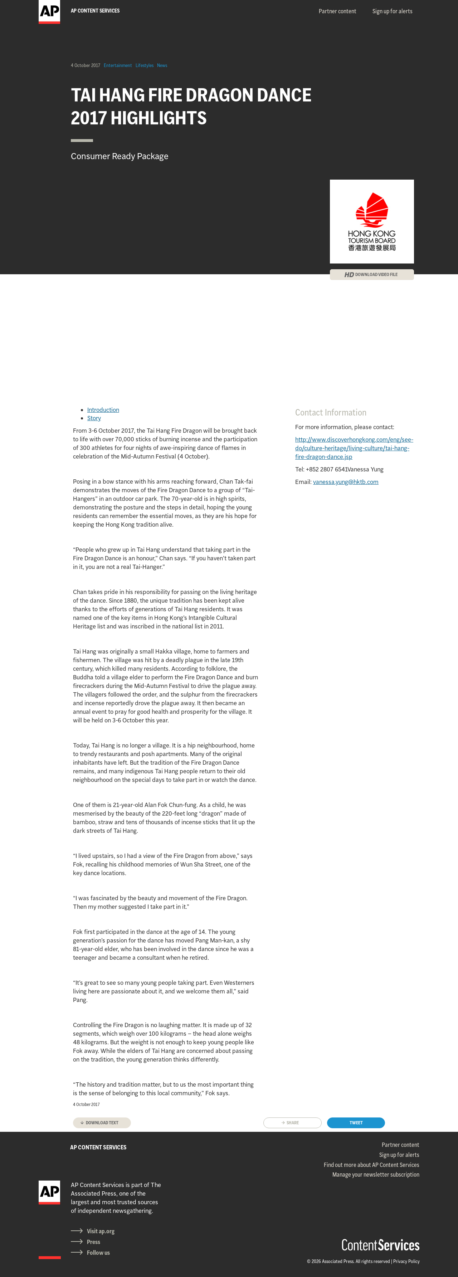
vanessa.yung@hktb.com (346, 482)
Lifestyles (145, 65)
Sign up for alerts (392, 11)
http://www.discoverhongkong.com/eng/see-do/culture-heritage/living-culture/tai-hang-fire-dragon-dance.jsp (354, 448)
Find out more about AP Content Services (371, 1165)
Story (94, 418)
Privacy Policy (406, 1261)
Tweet (356, 1123)
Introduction (103, 410)
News (162, 65)
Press (93, 1241)
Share (293, 1123)
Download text (102, 1123)
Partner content (337, 11)
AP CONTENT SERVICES (98, 1147)
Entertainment (118, 65)
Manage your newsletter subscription (375, 1174)
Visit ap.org (100, 1231)
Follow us (98, 1252)
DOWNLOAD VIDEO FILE (376, 274)
